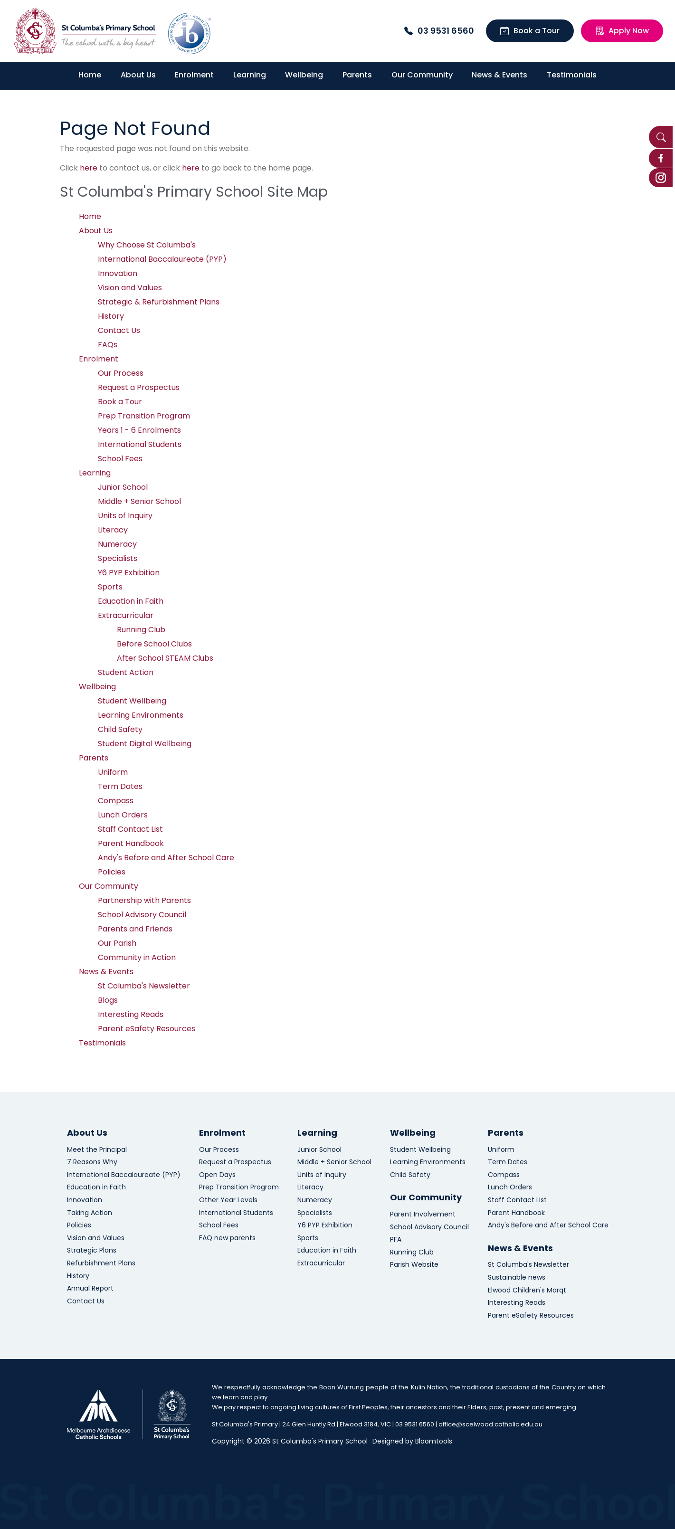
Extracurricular (125, 615)
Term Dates (120, 786)
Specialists (117, 558)
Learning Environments (140, 715)
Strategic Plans (91, 1250)
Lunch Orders (123, 814)
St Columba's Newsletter (144, 985)
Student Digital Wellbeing (144, 743)
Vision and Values (130, 287)
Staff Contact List (130, 829)
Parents (357, 74)
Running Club (141, 629)
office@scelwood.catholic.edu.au (490, 1424)
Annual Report (90, 1288)
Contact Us (119, 330)
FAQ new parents (227, 1238)
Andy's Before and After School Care (166, 857)
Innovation (117, 273)
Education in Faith (130, 601)
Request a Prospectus (139, 387)
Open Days (217, 1174)
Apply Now (622, 30)
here (88, 167)
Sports (110, 586)
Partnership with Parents (144, 900)
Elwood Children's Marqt (527, 1290)
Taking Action (89, 1212)
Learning (249, 74)
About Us (138, 74)
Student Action (125, 672)
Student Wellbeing (132, 700)
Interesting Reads (130, 1014)
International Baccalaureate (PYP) (162, 259)
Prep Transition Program (144, 415)
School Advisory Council (142, 914)
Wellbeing (304, 74)
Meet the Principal (97, 1149)
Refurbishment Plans (101, 1263)
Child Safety (120, 729)
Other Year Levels (228, 1200)
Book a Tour (530, 30)
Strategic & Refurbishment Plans (158, 301)
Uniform (113, 772)
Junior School (123, 487)
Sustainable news (516, 1277)
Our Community (422, 74)
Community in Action (137, 957)
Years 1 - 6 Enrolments (139, 430)
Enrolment (194, 74)
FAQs (107, 344)
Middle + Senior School (139, 501)
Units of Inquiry (125, 515)
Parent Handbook (131, 843)
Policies (111, 871)
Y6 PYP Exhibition (129, 572)
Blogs (108, 1000)
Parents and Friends (135, 928)
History (111, 316)
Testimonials (572, 74)
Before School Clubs (154, 643)
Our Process (120, 373)
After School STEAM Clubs (165, 658)
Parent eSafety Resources (146, 1028)
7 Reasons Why (92, 1162)
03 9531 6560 (439, 31)
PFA (395, 1239)
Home (89, 74)
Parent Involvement (423, 1214)
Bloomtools (433, 1441)
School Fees (120, 458)
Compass (115, 800)
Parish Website (414, 1264)
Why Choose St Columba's (147, 244)
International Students (139, 444)
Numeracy (117, 544)
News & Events (499, 74)
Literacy (113, 529)
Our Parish (117, 943)
